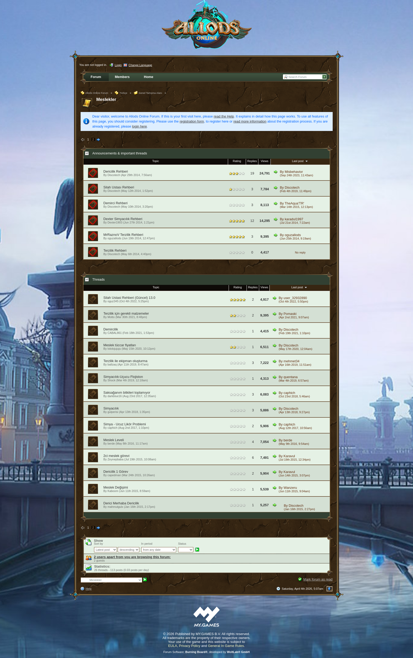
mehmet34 (291, 361)
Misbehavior (294, 172)
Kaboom (112, 491)
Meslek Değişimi (116, 487)
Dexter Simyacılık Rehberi (123, 219)
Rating (237, 161)
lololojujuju (114, 348)
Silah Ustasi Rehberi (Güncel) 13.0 (129, 298)
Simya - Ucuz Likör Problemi (125, 424)
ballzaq (111, 364)
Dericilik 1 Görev (116, 472)
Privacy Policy (189, 646)
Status (182, 543)
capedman (114, 475)
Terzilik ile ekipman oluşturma (126, 361)
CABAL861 (114, 332)
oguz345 (113, 301)
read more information (249, 121)
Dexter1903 (114, 222)
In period (146, 543)
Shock (111, 380)
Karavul (289, 456)
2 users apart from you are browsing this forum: (132, 557)
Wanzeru (290, 488)
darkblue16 (114, 396)
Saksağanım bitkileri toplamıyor (127, 392)
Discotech (113, 175)
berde (111, 443)
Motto (111, 317)
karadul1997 (294, 219)
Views (264, 161)
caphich (289, 393)
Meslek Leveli (114, 440)
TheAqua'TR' (294, 203)
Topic (155, 161)
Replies (252, 161)
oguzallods (114, 238)
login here (139, 126)
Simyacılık (111, 408)
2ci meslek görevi (117, 456)
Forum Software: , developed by (206, 652)
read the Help (224, 116)
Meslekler (106, 99)
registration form (192, 121)
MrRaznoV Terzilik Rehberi (123, 235)
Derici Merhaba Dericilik (121, 503)
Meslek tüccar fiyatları (120, 345)
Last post (300, 161)
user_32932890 (295, 298)
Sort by (98, 543)
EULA (172, 646)
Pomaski (290, 314)
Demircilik (111, 329)
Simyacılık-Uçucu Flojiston (123, 377)
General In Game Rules (226, 646)
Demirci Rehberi (116, 203)
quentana (291, 377)
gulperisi (112, 411)
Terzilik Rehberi (115, 250)
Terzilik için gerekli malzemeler (126, 313)
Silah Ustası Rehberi (119, 187)
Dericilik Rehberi (116, 171)
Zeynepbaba (115, 459)
